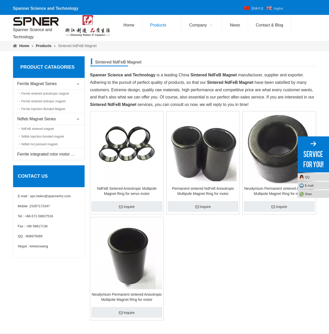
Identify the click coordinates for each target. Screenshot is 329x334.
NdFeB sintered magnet (37, 129)
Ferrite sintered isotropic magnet (43, 101)
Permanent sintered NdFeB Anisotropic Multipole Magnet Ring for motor (203, 191)
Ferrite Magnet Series (37, 84)
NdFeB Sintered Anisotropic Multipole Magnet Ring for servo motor (127, 191)
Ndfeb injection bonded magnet (42, 136)
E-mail (309, 185)
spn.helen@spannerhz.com (50, 196)
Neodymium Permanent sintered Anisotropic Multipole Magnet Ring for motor (279, 191)
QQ (307, 177)
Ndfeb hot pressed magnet (39, 144)
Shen (308, 194)
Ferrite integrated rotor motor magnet (51, 154)
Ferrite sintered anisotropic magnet (45, 93)
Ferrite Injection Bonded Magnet (43, 109)
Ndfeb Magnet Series (36, 119)
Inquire (127, 207)
